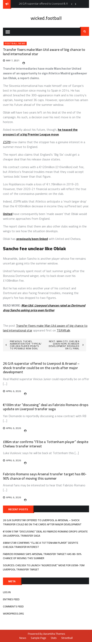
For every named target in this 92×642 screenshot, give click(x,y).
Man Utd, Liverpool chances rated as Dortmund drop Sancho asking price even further (44, 307)
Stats (54, 637)
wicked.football (46, 18)
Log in (7, 592)
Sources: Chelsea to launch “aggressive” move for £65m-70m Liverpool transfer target (43, 567)
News (22, 637)
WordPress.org (13, 613)
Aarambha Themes (54, 633)
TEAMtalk (63, 330)
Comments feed (13, 606)
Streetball (67, 637)
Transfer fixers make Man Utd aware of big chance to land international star (45, 328)
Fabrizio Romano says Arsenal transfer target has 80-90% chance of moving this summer (44, 476)
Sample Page (38, 637)
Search (85, 31)
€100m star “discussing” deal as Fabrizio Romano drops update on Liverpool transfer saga (45, 406)
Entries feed (11, 599)
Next (75, 4)
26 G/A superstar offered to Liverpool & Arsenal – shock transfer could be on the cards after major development (41, 367)
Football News (15, 43)
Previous (71, 4)
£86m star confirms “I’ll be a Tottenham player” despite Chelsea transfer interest (45, 443)
